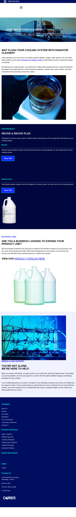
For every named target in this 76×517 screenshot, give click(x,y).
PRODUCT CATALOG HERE (29, 268)
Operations (5, 427)
